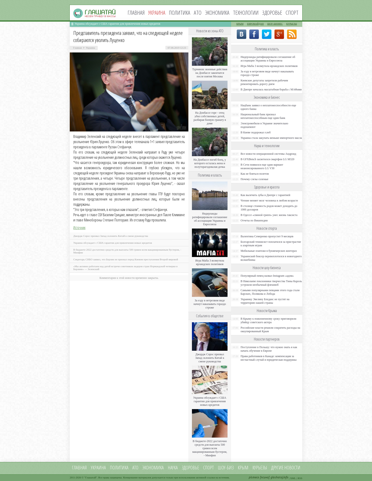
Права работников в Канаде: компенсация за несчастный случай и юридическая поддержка (269, 358)
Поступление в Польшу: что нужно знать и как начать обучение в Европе (269, 349)
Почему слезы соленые (254, 179)
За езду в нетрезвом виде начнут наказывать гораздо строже (210, 304)
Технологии (246, 12)
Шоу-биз (226, 467)
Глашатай (90, 477)
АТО (197, 12)
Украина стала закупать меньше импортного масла (271, 138)
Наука (173, 467)
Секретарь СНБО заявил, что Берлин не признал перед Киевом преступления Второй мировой (125, 259)
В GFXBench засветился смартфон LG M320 (267, 159)
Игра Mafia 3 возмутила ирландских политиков (209, 262)
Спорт (292, 12)
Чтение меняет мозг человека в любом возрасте (269, 200)
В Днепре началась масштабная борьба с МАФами (271, 89)
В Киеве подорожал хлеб (256, 132)
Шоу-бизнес (275, 24)
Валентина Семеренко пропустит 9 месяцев (267, 236)
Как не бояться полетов (255, 173)
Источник (79, 227)
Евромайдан (255, 24)
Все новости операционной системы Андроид (268, 153)
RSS (300, 478)
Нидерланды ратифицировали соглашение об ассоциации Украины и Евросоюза (209, 219)
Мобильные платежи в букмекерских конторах (269, 250)
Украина (90, 47)
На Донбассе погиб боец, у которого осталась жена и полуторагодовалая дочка (209, 163)
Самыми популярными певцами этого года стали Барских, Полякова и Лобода (270, 292)
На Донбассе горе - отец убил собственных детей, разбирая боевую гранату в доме (210, 118)
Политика (179, 12)
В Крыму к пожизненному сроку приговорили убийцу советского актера (268, 320)
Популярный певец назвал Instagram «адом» (267, 275)
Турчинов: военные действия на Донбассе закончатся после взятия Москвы (209, 73)
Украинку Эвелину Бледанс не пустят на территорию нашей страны (265, 301)
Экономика (217, 12)
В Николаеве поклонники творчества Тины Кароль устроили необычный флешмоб (271, 283)
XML (293, 478)
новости (292, 467)
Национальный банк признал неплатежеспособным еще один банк (263, 116)
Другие (277, 467)
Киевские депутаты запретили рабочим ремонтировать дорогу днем (264, 82)
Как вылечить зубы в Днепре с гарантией (265, 195)
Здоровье (272, 12)
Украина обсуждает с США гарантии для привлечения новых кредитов (117, 23)
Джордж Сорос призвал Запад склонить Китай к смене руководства (110, 235)
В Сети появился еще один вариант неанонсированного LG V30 (262, 166)
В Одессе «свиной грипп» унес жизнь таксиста (269, 215)
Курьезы (291, 24)
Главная (136, 12)
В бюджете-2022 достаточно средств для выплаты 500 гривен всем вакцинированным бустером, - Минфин (209, 448)
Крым (239, 24)
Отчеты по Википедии (254, 220)
